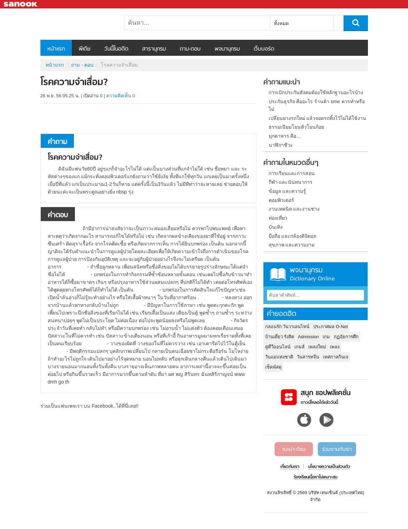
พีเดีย (84, 49)
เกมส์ (299, 346)
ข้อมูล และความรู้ (287, 191)
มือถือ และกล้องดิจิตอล (293, 236)
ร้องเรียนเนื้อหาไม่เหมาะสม (315, 477)
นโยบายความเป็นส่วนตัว (329, 466)
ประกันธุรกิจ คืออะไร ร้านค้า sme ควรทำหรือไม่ (317, 105)
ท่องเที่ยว (278, 218)
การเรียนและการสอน (292, 173)
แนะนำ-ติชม (294, 449)
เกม (326, 336)
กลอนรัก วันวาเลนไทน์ (287, 326)
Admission (308, 336)
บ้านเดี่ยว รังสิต (279, 336)
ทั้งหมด (281, 23)
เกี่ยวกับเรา (289, 466)
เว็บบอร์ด (264, 49)
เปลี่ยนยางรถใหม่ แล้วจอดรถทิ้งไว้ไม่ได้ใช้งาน (318, 118)
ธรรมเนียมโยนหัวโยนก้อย (296, 127)
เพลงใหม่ (317, 346)
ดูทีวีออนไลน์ (278, 346)
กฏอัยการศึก (346, 336)
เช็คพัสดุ (273, 367)
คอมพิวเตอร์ (281, 200)
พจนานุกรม (227, 49)
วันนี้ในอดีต (116, 49)
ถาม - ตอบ (82, 65)
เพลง (334, 346)
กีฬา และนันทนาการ (291, 182)
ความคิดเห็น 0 (120, 95)
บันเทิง (276, 227)
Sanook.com (20, 4)
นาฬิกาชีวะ (281, 145)
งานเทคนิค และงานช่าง (294, 209)
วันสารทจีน (308, 357)
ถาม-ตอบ (190, 49)
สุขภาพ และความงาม (292, 245)
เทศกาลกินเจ (335, 357)
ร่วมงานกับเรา (337, 449)
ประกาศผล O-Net (330, 326)
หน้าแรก (56, 49)
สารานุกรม (154, 49)
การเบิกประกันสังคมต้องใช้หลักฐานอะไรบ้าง (316, 92)
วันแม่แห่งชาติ (279, 357)
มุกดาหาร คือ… (285, 136)
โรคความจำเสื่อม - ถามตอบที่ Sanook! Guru (77, 24)
